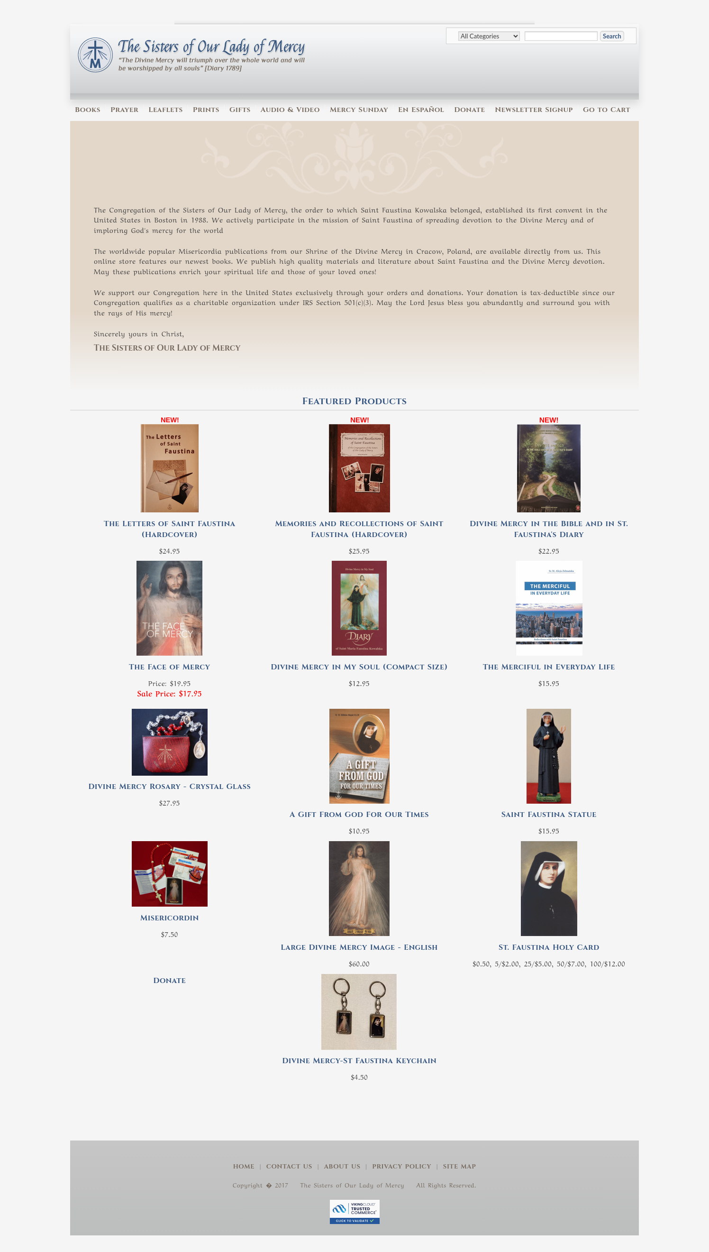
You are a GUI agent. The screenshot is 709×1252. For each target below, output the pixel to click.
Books (87, 110)
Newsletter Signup (534, 110)
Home (244, 1166)
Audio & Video (290, 110)
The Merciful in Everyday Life (549, 667)
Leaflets (165, 110)
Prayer (124, 110)
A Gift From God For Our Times (359, 814)
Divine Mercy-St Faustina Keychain (359, 1061)
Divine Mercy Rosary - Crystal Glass (169, 786)
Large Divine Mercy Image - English (359, 947)
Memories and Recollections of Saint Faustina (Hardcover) (359, 529)
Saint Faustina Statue (549, 814)
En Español (421, 110)
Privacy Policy (401, 1166)
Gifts (240, 110)
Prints (206, 110)
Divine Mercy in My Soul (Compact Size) (359, 667)
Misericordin (169, 918)
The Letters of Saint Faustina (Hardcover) (169, 529)
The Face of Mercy (169, 667)
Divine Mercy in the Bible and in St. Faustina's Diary (549, 529)
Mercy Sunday (359, 110)
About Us (342, 1166)
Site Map (459, 1166)
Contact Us (289, 1166)
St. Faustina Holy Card (549, 947)
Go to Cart (606, 110)
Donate (469, 110)
